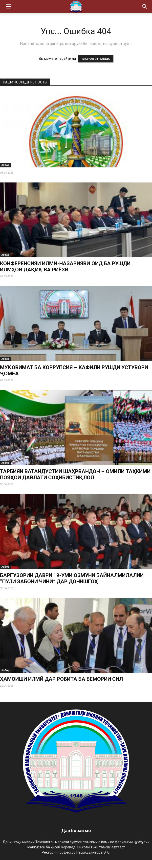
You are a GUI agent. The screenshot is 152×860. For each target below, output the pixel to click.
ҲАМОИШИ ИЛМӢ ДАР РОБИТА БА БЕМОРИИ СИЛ (61, 679)
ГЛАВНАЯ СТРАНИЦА (96, 58)
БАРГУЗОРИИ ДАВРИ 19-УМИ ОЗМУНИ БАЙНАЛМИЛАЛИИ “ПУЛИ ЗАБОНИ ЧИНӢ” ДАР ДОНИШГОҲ (72, 578)
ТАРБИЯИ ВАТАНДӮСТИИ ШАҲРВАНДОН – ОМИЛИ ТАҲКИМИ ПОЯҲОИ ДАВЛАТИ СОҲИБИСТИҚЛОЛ (75, 474)
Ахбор (5, 165)
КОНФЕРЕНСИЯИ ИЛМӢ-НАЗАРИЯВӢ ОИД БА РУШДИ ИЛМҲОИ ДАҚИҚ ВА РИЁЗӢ (65, 266)
